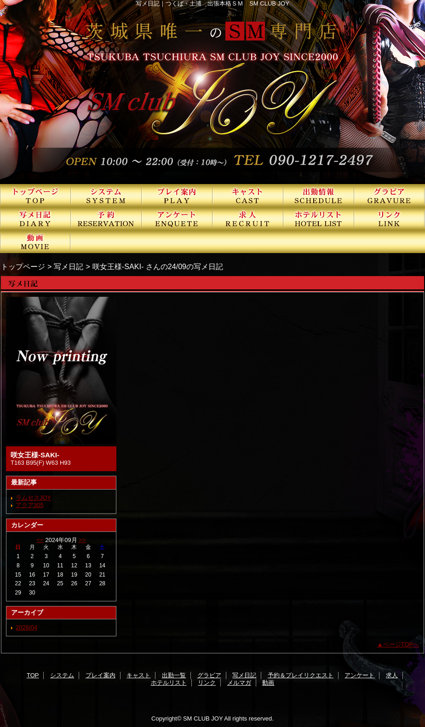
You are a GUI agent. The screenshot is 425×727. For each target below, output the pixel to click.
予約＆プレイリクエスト (106, 218)
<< (39, 540)
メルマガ (239, 682)
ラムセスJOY (33, 497)
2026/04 (26, 627)
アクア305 (30, 505)
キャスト (247, 195)
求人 (247, 218)
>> (82, 540)
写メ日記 (35, 218)
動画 (35, 241)
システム (106, 195)
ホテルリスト (318, 218)
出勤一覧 (318, 195)
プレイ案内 (177, 195)
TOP (35, 195)
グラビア (389, 195)
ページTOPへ (401, 644)
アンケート (177, 218)
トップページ (23, 266)
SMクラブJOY (212, 92)
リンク (389, 218)
